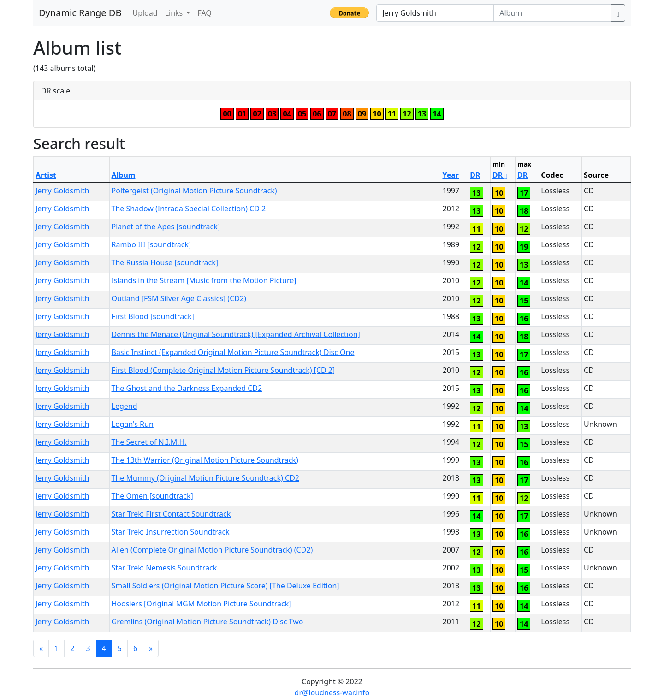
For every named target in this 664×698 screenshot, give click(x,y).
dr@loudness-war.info (332, 692)
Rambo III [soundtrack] (151, 244)
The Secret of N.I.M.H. (149, 442)
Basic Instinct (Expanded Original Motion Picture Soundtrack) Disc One (233, 352)
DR (475, 175)
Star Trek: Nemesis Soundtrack (164, 568)
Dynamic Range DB (80, 12)
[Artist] (435, 13)
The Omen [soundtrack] (152, 496)
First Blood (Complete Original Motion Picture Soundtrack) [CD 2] (223, 370)
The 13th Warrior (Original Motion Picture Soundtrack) (205, 460)
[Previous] (41, 648)
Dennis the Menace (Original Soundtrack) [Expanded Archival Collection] (236, 334)
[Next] (151, 648)
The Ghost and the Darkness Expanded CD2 (187, 388)
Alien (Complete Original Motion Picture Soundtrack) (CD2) (212, 550)
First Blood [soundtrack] (153, 316)
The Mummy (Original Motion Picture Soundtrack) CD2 (205, 478)
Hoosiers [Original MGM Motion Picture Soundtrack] (201, 604)
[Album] (552, 13)
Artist (46, 175)
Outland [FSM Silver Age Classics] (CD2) (179, 298)
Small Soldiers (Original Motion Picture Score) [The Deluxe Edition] (225, 586)
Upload (144, 13)
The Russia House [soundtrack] (165, 262)
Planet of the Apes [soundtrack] (166, 226)
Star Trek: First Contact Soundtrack (171, 514)
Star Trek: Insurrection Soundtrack (171, 532)
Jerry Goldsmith (62, 191)
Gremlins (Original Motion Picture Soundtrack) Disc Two (207, 622)
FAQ (204, 13)
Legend (124, 406)
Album (124, 175)
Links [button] (175, 13)
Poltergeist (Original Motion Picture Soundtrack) (194, 191)
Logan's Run (133, 424)
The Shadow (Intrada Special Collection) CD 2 (189, 209)
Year (450, 175)
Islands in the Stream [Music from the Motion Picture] (204, 280)
